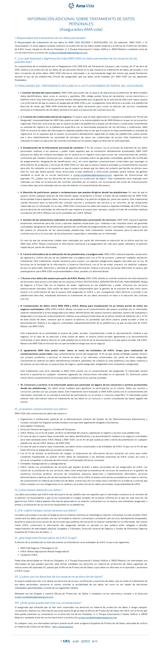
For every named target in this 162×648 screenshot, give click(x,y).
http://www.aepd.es (62, 626)
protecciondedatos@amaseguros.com (68, 52)
